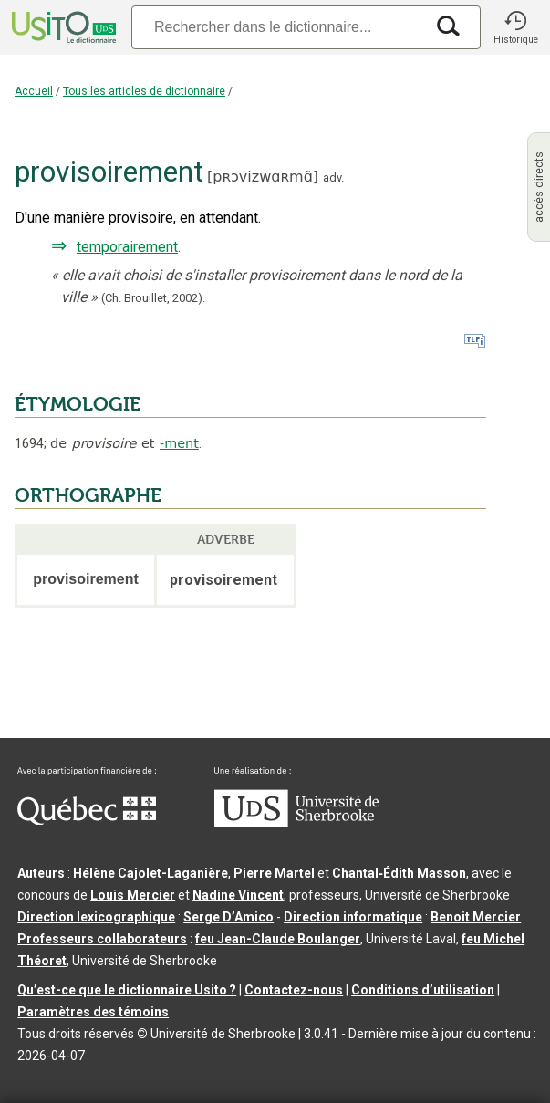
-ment (179, 443)
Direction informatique (353, 917)
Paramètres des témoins (93, 1011)
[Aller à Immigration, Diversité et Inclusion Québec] (86, 820)
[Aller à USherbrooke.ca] (296, 822)
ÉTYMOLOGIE (77, 404)
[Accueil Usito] (62, 27)
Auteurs (41, 873)
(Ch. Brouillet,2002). (153, 298)
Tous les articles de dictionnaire (144, 91)
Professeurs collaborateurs (102, 938)
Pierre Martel (274, 873)
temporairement (127, 246)
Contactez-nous (293, 990)
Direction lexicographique (96, 917)
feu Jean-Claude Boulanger (277, 938)
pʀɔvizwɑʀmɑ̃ (263, 176)
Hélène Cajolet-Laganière (150, 873)
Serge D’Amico (228, 917)
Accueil (34, 91)
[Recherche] (277, 26)
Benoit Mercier (476, 917)
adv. (333, 177)
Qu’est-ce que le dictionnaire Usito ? (126, 990)
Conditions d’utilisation (422, 990)
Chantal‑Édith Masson (399, 873)
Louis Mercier (132, 895)
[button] (515, 27)
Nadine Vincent (238, 895)
